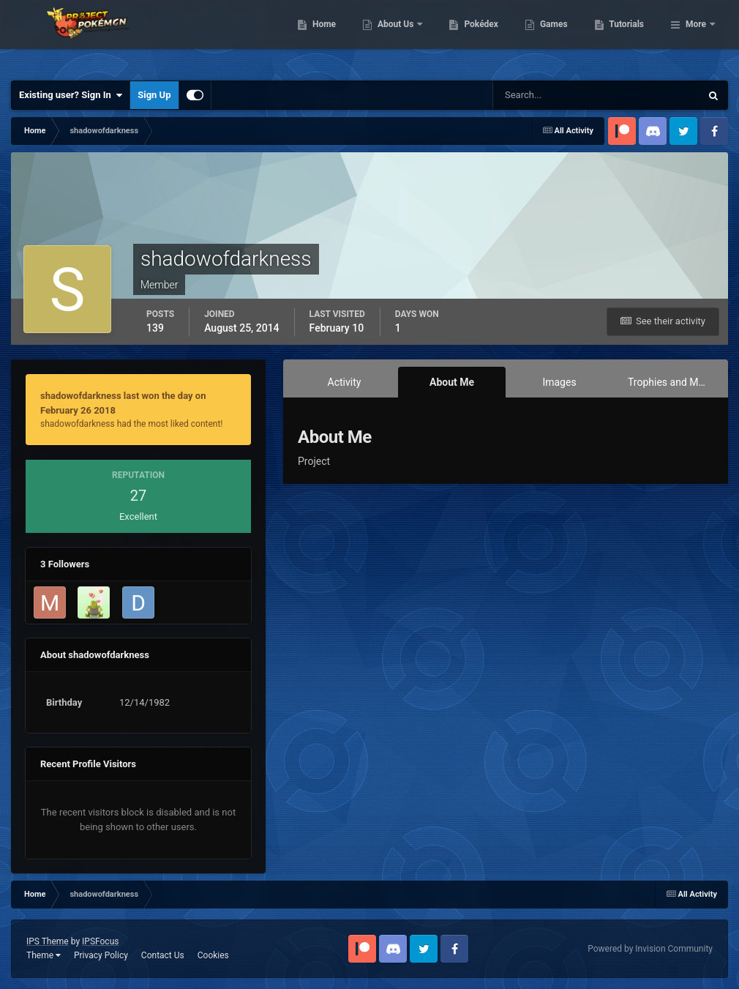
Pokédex (557, 36)
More (695, 36)
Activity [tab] (344, 382)
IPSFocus (100, 941)
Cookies (213, 955)
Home (399, 36)
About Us (471, 36)
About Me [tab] (451, 382)
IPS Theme (47, 941)
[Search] (552, 95)
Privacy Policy (101, 955)
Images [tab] (559, 382)
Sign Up (154, 94)
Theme (43, 955)
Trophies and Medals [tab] (674, 382)
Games (629, 36)
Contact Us (162, 955)
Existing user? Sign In (70, 95)
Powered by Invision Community (650, 949)
